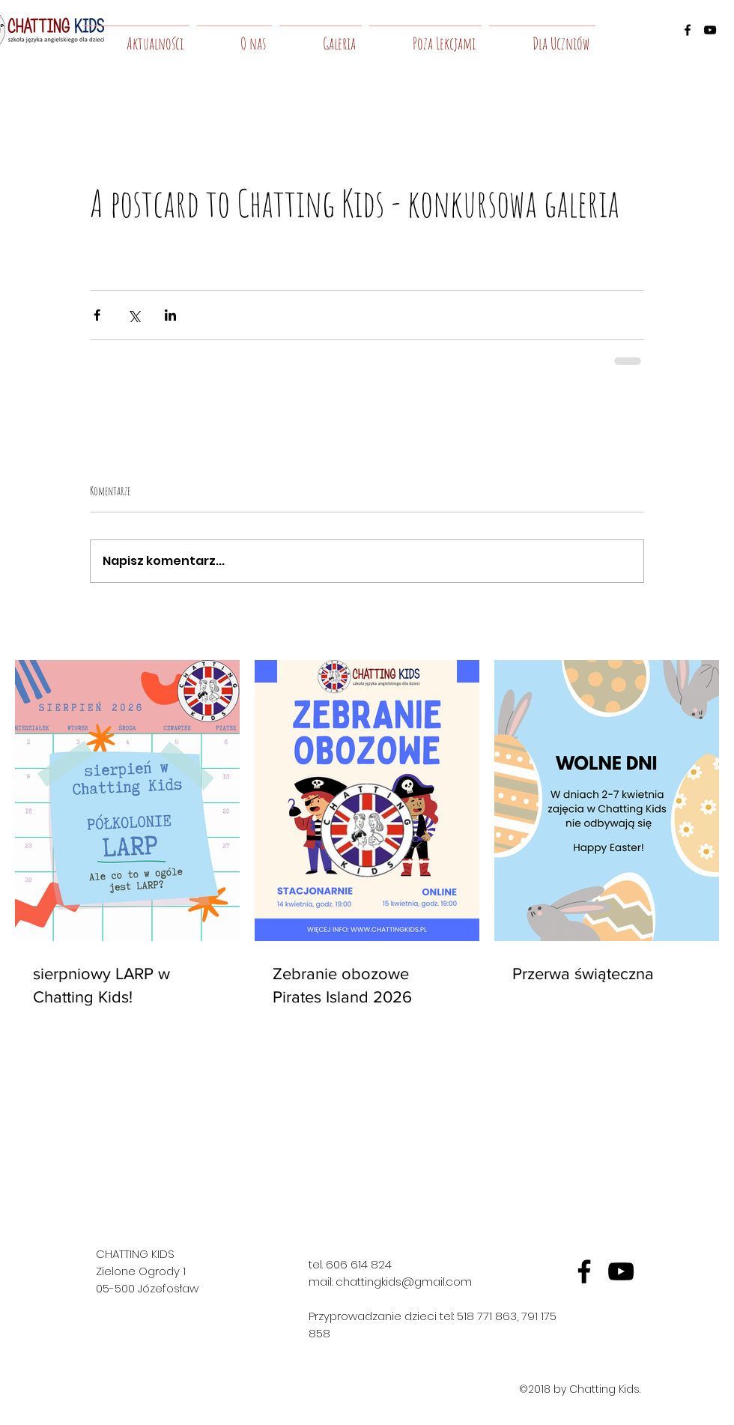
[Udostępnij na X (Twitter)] (134, 315)
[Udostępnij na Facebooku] (97, 315)
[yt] (621, 1271)
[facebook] (687, 29)
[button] (234, 36)
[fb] (584, 1271)
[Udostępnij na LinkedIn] (170, 315)
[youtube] (710, 29)
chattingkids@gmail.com (404, 1281)
